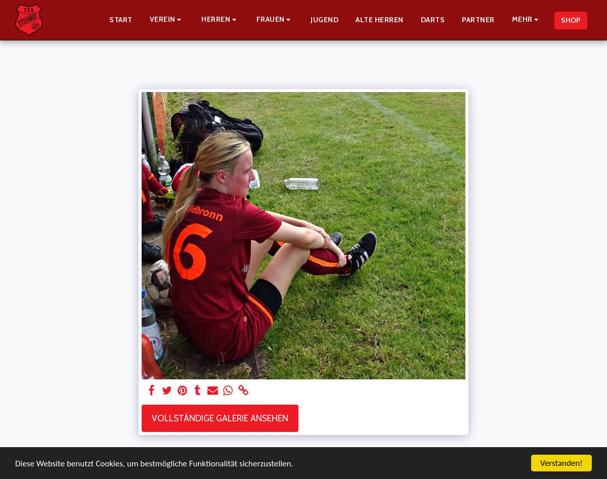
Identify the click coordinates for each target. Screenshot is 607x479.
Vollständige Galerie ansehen (220, 418)
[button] (167, 20)
